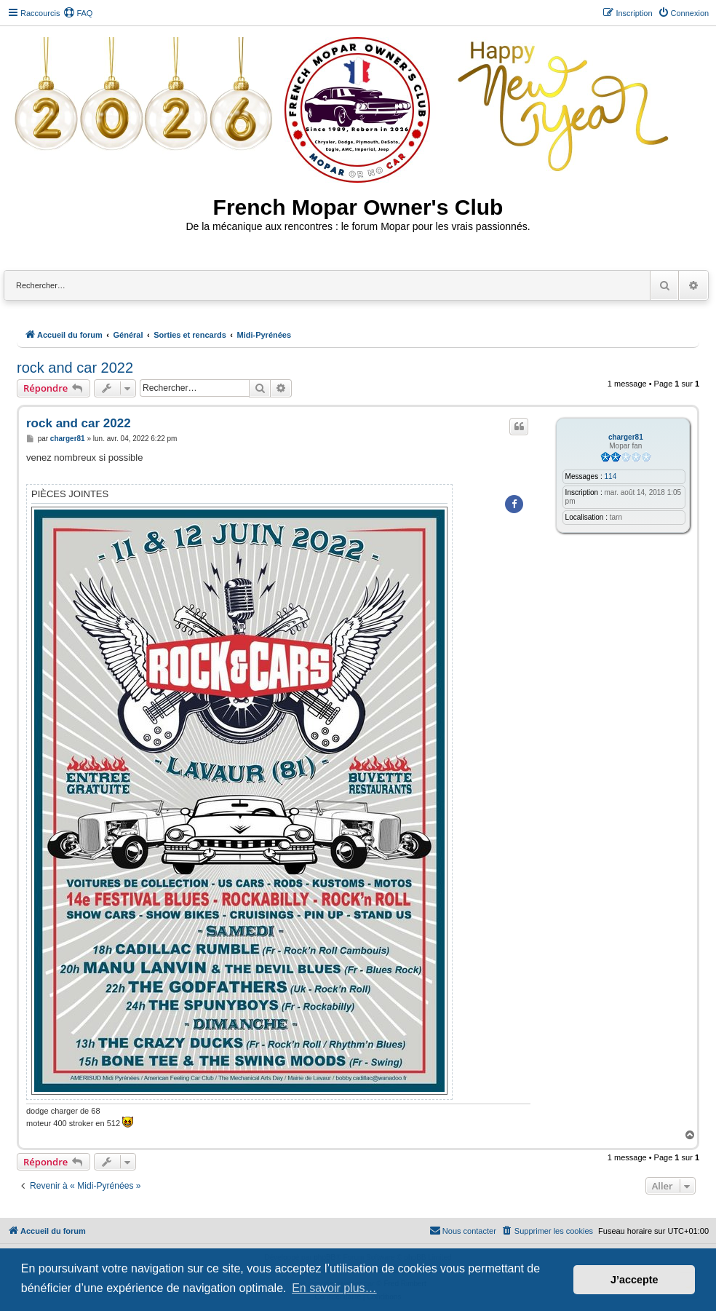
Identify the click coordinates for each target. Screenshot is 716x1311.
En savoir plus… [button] (334, 1288)
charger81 (625, 437)
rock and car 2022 (75, 368)
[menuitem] (77, 13)
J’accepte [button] (634, 1280)
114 (611, 476)
